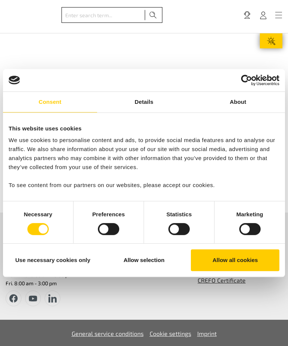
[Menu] (278, 14)
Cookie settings (170, 333)
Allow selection (143, 260)
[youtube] (33, 298)
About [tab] (238, 102)
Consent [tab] (50, 102)
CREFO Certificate (222, 280)
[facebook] (13, 298)
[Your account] (263, 14)
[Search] (153, 14)
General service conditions (108, 333)
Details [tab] (144, 102)
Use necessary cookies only (52, 260)
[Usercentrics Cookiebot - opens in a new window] (246, 80)
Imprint (207, 333)
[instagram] (52, 298)
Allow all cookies (235, 260)
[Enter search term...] (103, 14)
